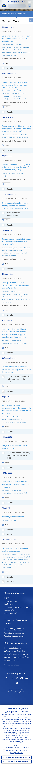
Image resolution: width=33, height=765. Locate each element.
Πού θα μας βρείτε (11, 613)
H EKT (6, 598)
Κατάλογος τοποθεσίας (12, 665)
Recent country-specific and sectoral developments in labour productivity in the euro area (16, 128)
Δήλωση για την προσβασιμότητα (16, 657)
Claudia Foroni (7, 50)
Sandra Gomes (16, 422)
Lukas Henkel (17, 253)
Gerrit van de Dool (19, 557)
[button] (29, 2)
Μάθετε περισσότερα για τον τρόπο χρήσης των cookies (17, 751)
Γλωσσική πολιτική (11, 660)
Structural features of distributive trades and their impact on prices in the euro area (16, 369)
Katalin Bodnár (6, 173)
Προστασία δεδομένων (13, 648)
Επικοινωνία (9, 610)
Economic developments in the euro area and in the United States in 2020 (16, 241)
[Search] (15, 5)
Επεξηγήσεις (9, 604)
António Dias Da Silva (19, 47)
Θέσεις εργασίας (10, 601)
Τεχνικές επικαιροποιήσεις (14, 633)
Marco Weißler (6, 55)
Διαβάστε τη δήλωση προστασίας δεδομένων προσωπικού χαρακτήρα (16, 746)
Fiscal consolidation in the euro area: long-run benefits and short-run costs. (15, 484)
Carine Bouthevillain (8, 554)
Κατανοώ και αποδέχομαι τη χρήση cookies (17, 757)
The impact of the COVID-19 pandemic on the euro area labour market (15, 285)
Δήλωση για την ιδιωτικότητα (15, 651)
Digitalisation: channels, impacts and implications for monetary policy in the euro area (15, 205)
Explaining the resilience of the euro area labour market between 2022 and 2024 (16, 38)
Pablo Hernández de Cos (10, 559)
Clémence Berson (7, 44)
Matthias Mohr (18, 99)
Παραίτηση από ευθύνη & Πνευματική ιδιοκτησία (14, 629)
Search (23, 5)
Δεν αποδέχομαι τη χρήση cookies (18, 761)
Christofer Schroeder (18, 52)
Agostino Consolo (18, 294)
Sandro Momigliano (7, 565)
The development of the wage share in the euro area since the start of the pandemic (16, 167)
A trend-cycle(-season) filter (13, 516)
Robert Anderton (7, 291)
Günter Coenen (17, 493)
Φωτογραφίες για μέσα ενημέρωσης (17, 607)
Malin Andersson (7, 248)
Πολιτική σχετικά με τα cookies (16, 654)
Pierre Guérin (17, 343)
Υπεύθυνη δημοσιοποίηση (14, 636)
